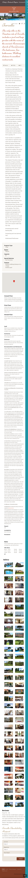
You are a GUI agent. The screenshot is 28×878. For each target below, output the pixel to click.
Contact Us (19, 869)
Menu (25, 875)
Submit (21, 858)
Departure (6, 847)
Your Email (7, 852)
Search (6, 869)
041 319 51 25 (11, 508)
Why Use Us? (4, 870)
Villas (3, 869)
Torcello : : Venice (22, 18)
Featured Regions (12, 869)
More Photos (5, 18)
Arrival (6, 841)
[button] (14, 281)
